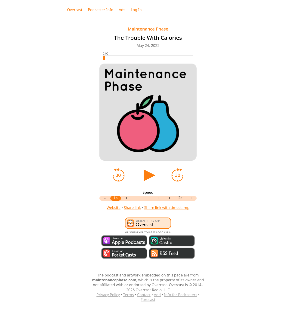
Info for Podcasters (180, 294)
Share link (132, 207)
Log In (136, 9)
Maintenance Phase (148, 29)
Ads (122, 9)
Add (157, 294)
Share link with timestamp (166, 207)
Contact (144, 294)
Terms (128, 294)
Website (113, 207)
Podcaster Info (100, 9)
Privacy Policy (108, 294)
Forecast (148, 299)
